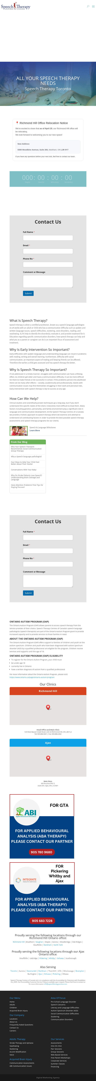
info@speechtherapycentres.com (55, 984)
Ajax (48, 742)
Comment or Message (34, 272)
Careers (13, 1031)
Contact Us (14, 1028)
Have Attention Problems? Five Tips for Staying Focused (27, 486)
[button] (49, 707)
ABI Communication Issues (21, 1066)
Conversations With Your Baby (23, 469)
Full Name (29, 232)
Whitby (52, 958)
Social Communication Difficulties (65, 1013)
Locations (14, 1019)
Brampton (80, 971)
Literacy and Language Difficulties (65, 1007)
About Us (13, 1022)
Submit (28, 293)
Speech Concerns (58, 1004)
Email (26, 245)
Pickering (43, 958)
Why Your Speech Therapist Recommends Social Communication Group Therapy (26, 448)
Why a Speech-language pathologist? (26, 456)
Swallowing (14, 1046)
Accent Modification (18, 1052)
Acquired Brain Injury (19, 1010)
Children (13, 1007)
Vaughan (39, 942)
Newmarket (31, 971)
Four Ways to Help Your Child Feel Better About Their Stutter (25, 463)
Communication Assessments (22, 1063)
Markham (48, 945)
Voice (12, 1055)
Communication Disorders (62, 1019)
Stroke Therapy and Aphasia (21, 1043)
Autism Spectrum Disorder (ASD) (64, 1010)
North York (58, 945)
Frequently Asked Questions (21, 1025)
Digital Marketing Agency (48, 1077)
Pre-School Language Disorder (63, 1002)
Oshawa (60, 958)
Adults (12, 1004)
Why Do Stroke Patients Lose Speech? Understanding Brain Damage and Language (26, 477)
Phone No (28, 259)
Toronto (13, 971)
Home (12, 1002)
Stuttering (55, 1016)
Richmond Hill (48, 691)
